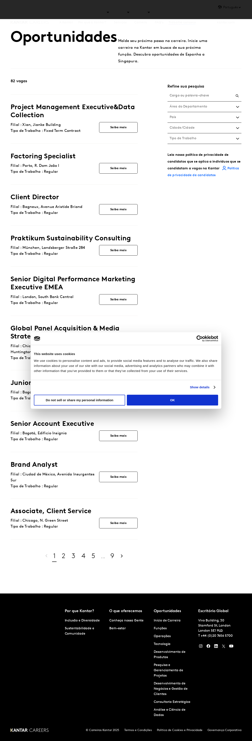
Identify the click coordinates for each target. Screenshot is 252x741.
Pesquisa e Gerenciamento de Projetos (168, 670)
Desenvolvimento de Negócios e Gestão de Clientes (170, 689)
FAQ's (159, 12)
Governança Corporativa (224, 730)
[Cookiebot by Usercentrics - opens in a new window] (199, 338)
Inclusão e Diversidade (82, 620)
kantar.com (226, 12)
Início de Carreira (167, 620)
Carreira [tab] (140, 12)
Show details (200, 387)
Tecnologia (162, 644)
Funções (160, 628)
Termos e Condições (138, 730)
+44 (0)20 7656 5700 (217, 636)
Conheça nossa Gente (126, 620)
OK (172, 400)
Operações (162, 636)
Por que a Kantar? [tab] (92, 12)
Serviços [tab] (120, 12)
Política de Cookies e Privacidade (179, 730)
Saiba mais (118, 127)
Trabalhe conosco (182, 12)
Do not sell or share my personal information (79, 400)
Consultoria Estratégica (172, 702)
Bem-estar (117, 628)
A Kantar (66, 12)
